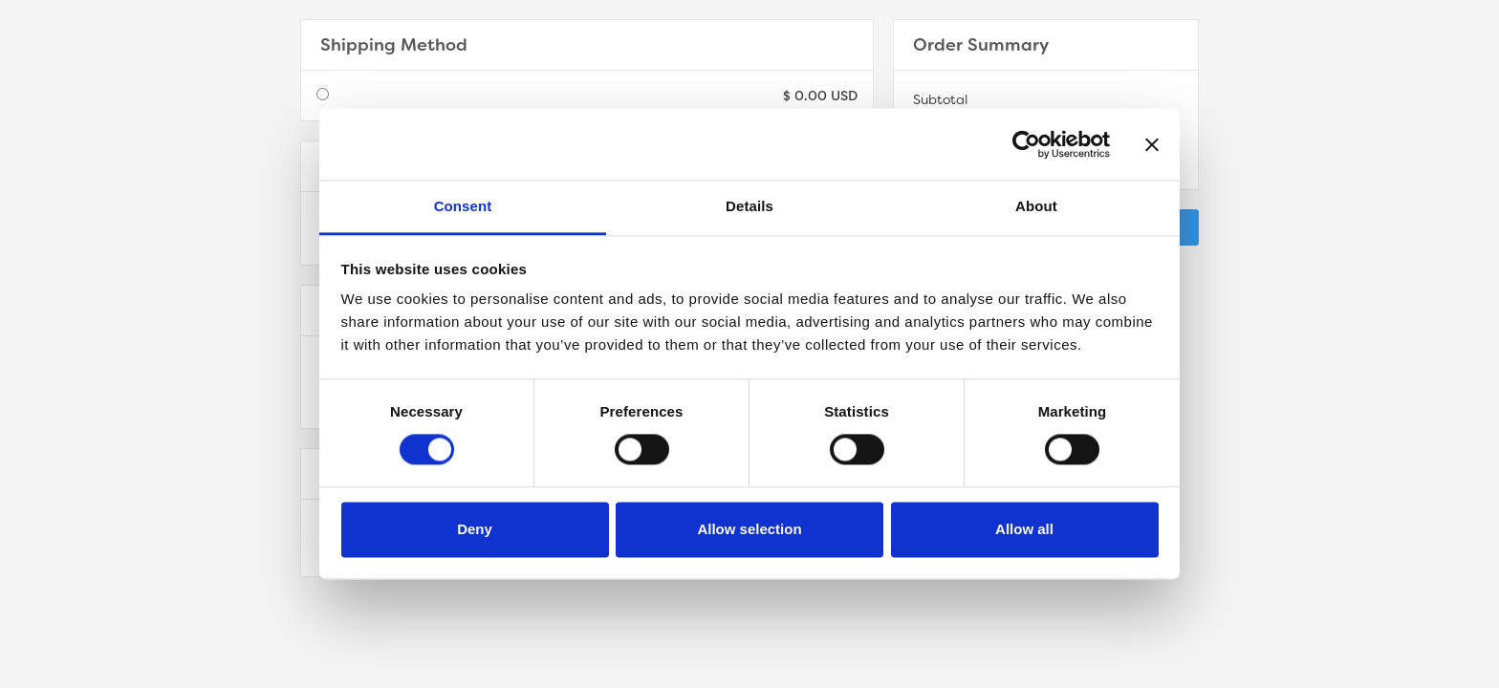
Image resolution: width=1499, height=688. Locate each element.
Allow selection (749, 529)
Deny (474, 529)
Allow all (1024, 529)
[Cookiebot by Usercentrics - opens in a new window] (1026, 144)
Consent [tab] (463, 206)
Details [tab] (749, 206)
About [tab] (1036, 206)
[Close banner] (1152, 144)
